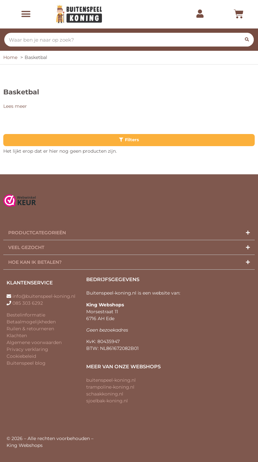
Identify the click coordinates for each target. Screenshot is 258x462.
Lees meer (15, 106)
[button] (25, 14)
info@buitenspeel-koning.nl (43, 296)
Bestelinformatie (26, 315)
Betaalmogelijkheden (31, 322)
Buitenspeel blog (26, 363)
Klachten (17, 335)
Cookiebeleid (21, 356)
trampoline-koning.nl (110, 387)
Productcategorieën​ (37, 233)
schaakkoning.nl (104, 394)
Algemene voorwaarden (34, 342)
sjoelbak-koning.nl (107, 401)
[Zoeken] (247, 40)
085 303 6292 (27, 303)
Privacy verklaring (27, 349)
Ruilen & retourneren (30, 329)
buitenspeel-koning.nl (111, 380)
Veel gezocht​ (26, 247)
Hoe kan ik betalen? (35, 262)
